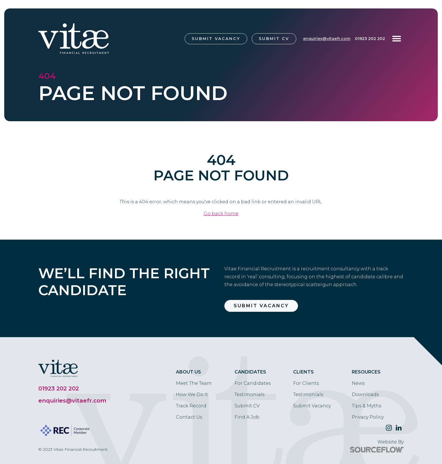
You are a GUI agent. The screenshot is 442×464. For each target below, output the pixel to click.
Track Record (191, 405)
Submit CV (274, 38)
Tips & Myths (366, 405)
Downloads (365, 394)
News (358, 383)
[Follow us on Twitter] (389, 428)
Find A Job (247, 417)
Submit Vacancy (216, 38)
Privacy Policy (368, 417)
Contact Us (189, 417)
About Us (188, 372)
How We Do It (192, 394)
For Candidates (253, 383)
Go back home (221, 213)
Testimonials (249, 394)
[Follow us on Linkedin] (399, 428)
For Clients (306, 383)
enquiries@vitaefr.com (326, 38)
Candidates (250, 372)
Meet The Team (194, 383)
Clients (303, 372)
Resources (366, 372)
